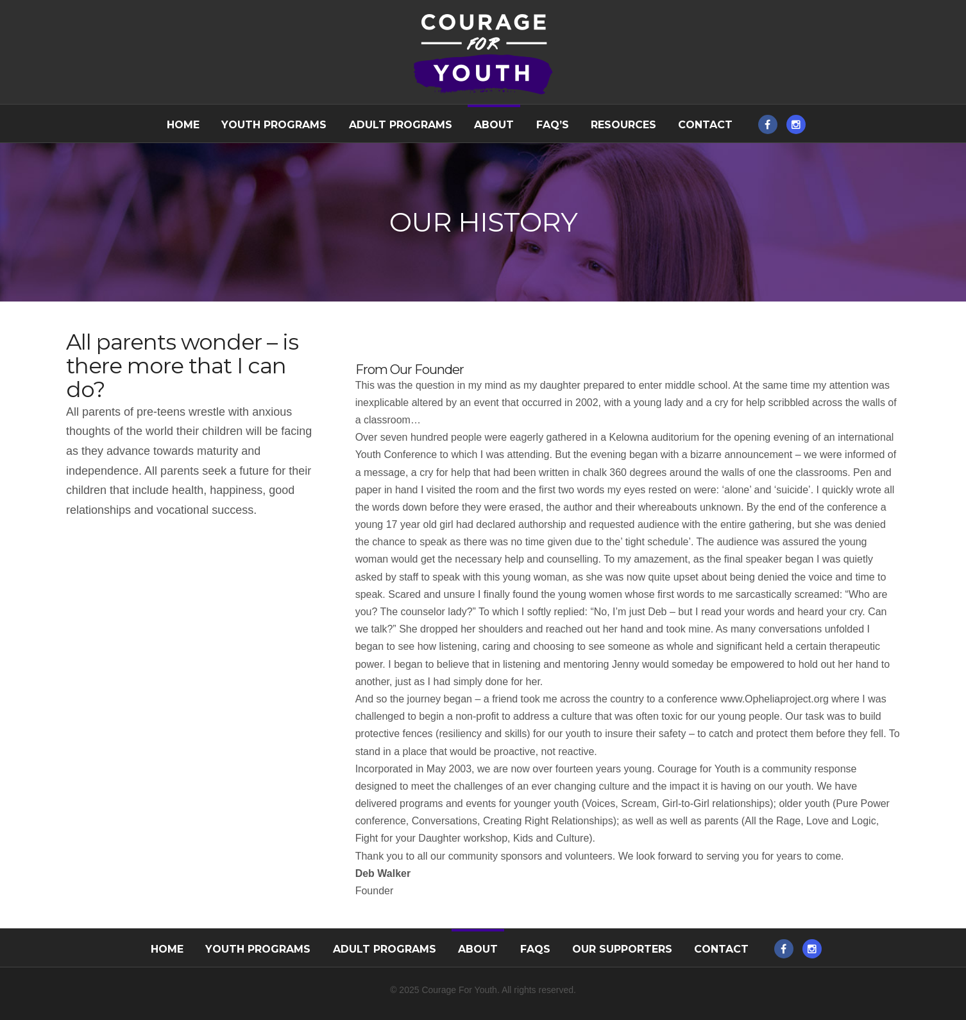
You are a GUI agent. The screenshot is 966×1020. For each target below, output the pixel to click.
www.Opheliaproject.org (774, 698)
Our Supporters (622, 949)
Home (183, 125)
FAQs (535, 949)
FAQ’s (552, 125)
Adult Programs (400, 125)
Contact (705, 125)
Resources (623, 125)
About (494, 125)
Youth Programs (273, 125)
